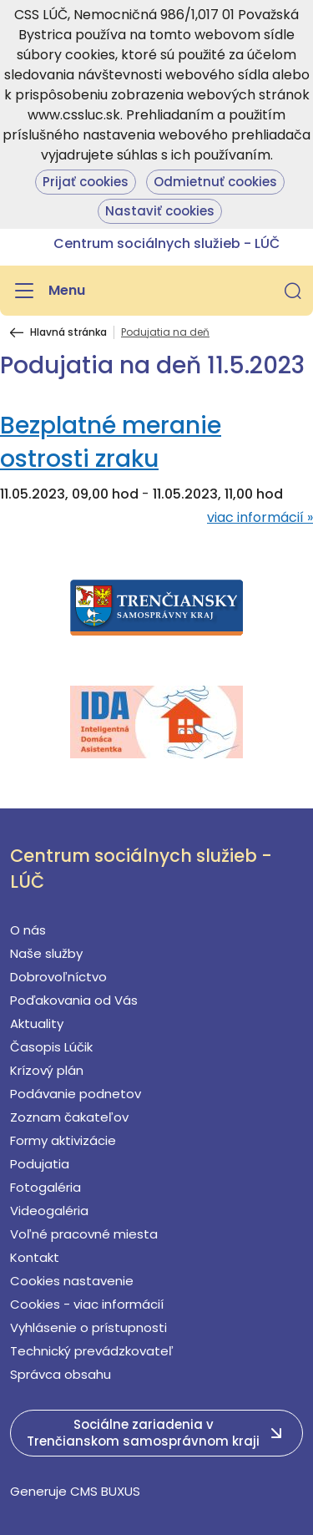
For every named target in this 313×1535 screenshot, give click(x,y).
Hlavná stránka (68, 332)
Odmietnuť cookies (215, 181)
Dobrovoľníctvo (58, 976)
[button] (293, 291)
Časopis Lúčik (51, 1047)
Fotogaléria (45, 1187)
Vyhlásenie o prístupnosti (88, 1327)
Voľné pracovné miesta (84, 1234)
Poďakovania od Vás (74, 1000)
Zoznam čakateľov (69, 1117)
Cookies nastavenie (72, 1280)
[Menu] (47, 290)
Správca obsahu (60, 1374)
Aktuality (36, 1023)
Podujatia (39, 1164)
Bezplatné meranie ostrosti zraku (110, 442)
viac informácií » (260, 517)
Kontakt (34, 1257)
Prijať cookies (86, 181)
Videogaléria (49, 1210)
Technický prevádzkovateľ (92, 1351)
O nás (28, 930)
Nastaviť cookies (160, 211)
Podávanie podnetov (75, 1093)
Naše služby (46, 953)
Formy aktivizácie (63, 1140)
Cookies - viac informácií (87, 1304)
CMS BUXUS (105, 1491)
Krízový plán (46, 1070)
